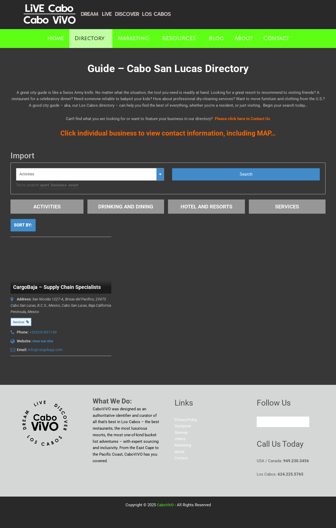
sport (44, 185)
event (73, 185)
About (243, 38)
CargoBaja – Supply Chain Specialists (57, 287)
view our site (42, 341)
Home (55, 38)
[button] (90, 38)
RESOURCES (179, 38)
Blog (216, 38)
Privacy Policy (187, 419)
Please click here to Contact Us (242, 118)
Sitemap (182, 432)
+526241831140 (43, 332)
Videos (181, 439)
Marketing (133, 38)
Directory (89, 38)
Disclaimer (184, 426)
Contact (276, 38)
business (59, 185)
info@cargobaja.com (45, 350)
